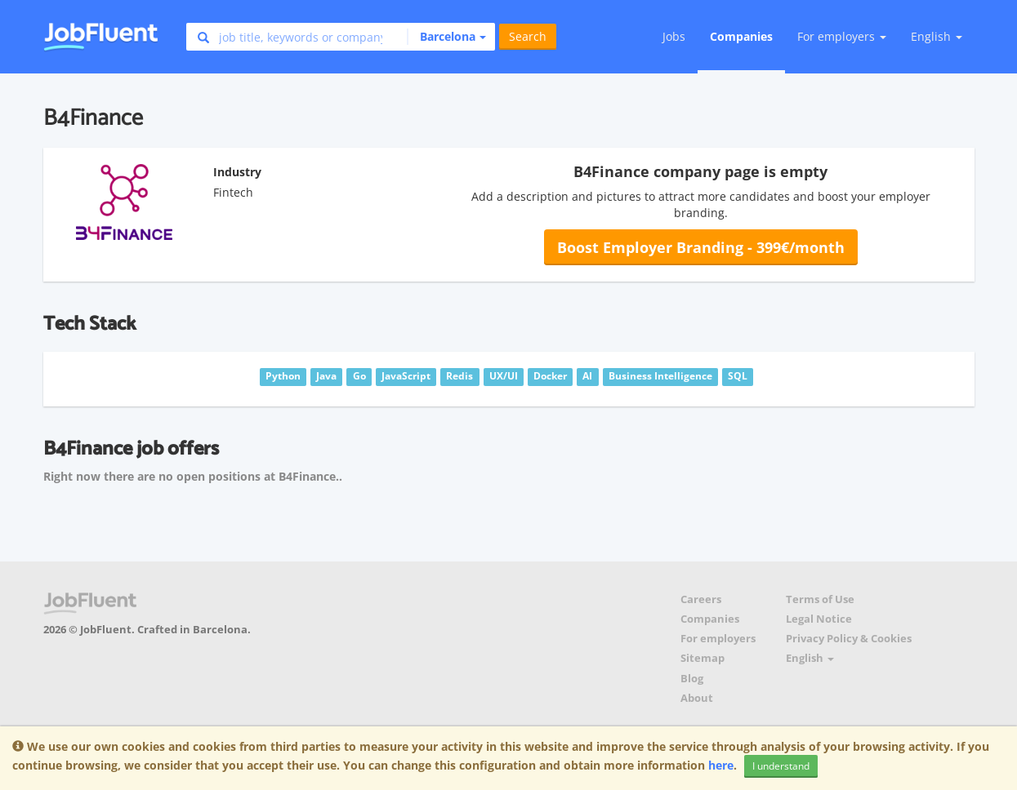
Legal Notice (819, 619)
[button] (446, 37)
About (696, 698)
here (721, 765)
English (936, 36)
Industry (237, 172)
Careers (700, 599)
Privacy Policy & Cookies (849, 639)
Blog (691, 679)
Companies (741, 36)
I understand (781, 766)
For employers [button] (841, 36)
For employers (718, 639)
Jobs (673, 36)
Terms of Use (820, 599)
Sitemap (702, 658)
